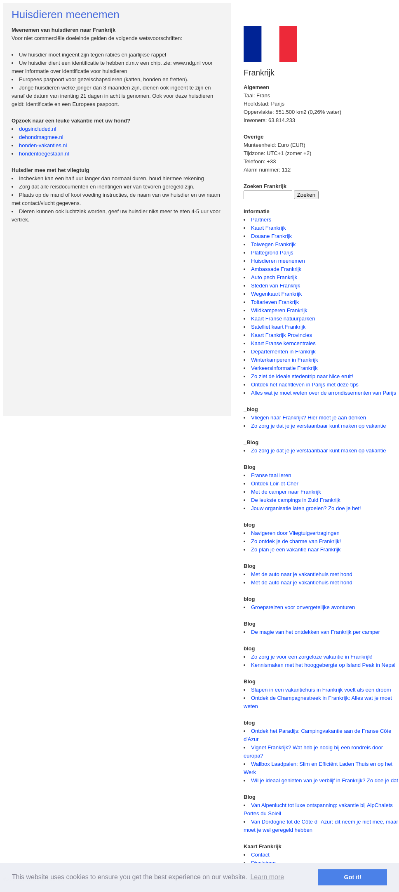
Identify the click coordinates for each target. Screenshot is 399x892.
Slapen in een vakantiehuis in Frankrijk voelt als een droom (321, 690)
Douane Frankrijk (271, 236)
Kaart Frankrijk (268, 228)
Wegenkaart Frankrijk (276, 294)
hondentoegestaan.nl (44, 154)
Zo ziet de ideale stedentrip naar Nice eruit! (302, 376)
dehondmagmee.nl (41, 137)
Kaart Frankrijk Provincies (281, 335)
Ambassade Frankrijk (276, 269)
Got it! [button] (352, 877)
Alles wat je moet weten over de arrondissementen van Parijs (323, 393)
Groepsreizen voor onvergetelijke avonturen (303, 607)
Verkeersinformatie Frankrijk (284, 368)
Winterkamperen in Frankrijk (284, 360)
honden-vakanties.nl (43, 145)
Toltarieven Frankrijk (275, 302)
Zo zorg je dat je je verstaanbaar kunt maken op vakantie (318, 426)
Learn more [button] (267, 876)
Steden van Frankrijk (275, 285)
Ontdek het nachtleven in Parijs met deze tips (305, 384)
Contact (260, 855)
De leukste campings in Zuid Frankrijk (295, 500)
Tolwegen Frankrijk (273, 244)
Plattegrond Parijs (272, 252)
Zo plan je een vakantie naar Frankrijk (296, 549)
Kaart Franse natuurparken (283, 318)
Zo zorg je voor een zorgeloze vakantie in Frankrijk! (312, 657)
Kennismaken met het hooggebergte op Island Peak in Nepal (323, 665)
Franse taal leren (271, 475)
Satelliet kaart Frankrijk (278, 327)
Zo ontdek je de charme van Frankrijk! (296, 541)
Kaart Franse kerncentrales (283, 343)
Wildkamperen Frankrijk (279, 310)
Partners (261, 220)
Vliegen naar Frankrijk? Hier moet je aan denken (308, 417)
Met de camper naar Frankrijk (286, 492)
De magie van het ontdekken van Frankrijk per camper (315, 632)
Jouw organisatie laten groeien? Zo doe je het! (306, 508)
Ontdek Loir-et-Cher (274, 483)
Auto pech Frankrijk (274, 277)
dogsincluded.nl (37, 129)
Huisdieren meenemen (278, 261)
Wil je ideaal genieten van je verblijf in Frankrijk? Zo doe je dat (324, 780)
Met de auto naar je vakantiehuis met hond (301, 574)
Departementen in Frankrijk (283, 351)
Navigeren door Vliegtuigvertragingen (295, 533)
